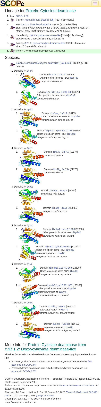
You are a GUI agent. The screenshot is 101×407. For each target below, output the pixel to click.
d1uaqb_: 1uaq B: (61, 208)
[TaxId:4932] (66, 63)
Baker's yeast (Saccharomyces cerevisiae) (37, 63)
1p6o (29, 109)
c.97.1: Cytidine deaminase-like (45, 35)
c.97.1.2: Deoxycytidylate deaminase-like (44, 43)
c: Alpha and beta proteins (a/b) (38, 19)
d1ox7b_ (61, 253)
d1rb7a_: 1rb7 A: (60, 152)
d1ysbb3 (77, 232)
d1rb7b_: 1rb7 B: (60, 169)
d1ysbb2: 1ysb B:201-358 (58, 246)
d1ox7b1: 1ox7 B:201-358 (58, 92)
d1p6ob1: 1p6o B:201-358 (59, 130)
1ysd (29, 264)
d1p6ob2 (75, 116)
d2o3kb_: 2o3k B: (61, 324)
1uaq (29, 186)
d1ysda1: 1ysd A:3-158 (60, 267)
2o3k (29, 302)
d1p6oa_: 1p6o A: (59, 113)
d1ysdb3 (74, 271)
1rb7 (29, 148)
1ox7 (29, 70)
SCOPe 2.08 (22, 16)
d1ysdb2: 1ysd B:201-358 (59, 285)
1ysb (29, 225)
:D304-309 (76, 385)
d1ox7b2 (73, 77)
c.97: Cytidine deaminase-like (36, 24)
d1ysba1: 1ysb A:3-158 (63, 229)
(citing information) (45, 395)
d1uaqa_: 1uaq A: (59, 190)
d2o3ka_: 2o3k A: (57, 306)
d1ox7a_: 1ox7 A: (57, 74)
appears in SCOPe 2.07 (23, 371)
